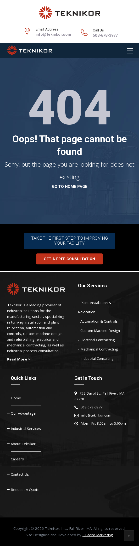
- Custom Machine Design (99, 330)
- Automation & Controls (98, 321)
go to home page (69, 186)
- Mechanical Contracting (98, 349)
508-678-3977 (105, 35)
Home (16, 398)
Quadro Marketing (98, 534)
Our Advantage (23, 413)
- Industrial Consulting (96, 358)
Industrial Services (26, 428)
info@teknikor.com (53, 34)
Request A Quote (25, 489)
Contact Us (20, 474)
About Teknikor (23, 443)
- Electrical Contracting (96, 339)
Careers (17, 459)
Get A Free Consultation (69, 259)
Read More (18, 359)
